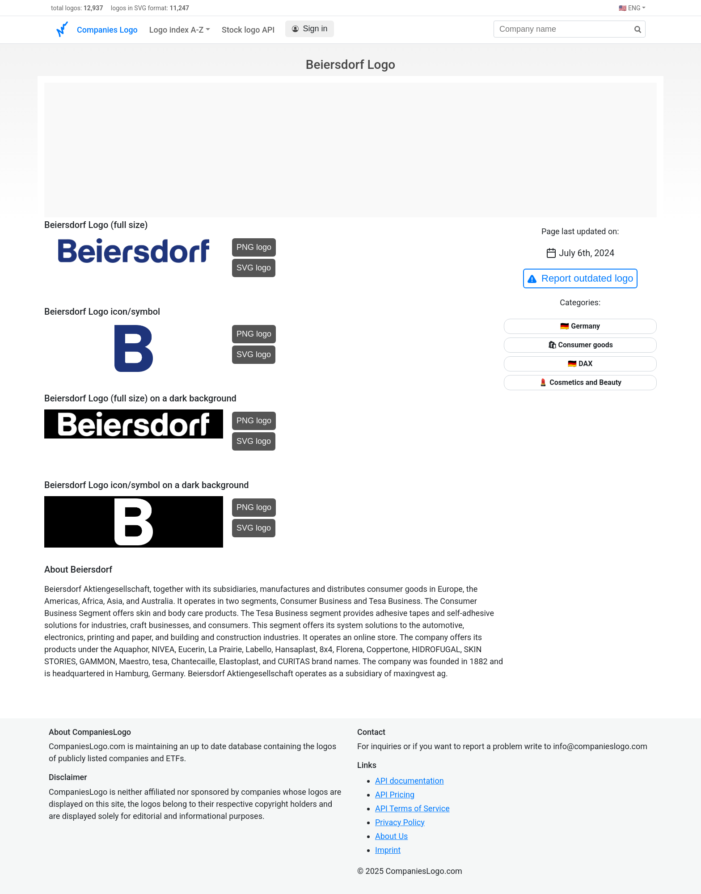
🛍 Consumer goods (580, 345)
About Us (391, 836)
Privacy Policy (400, 822)
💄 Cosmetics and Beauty (580, 382)
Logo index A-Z (176, 29)
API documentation (409, 780)
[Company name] (570, 29)
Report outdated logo (580, 278)
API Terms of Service (412, 808)
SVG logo (253, 267)
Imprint (388, 850)
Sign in (309, 29)
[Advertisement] (350, 145)
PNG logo (253, 247)
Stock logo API (248, 29)
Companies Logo (107, 29)
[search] (634, 29)
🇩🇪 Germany (580, 326)
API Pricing (394, 794)
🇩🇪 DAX (580, 363)
